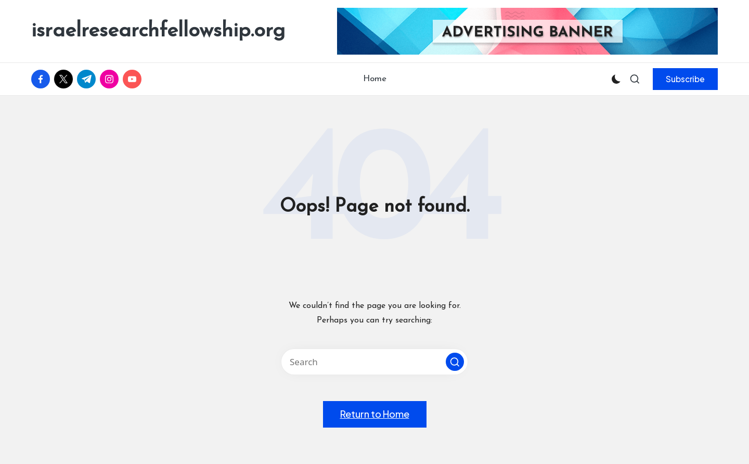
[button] (685, 79)
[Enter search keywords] (374, 362)
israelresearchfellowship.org (158, 31)
